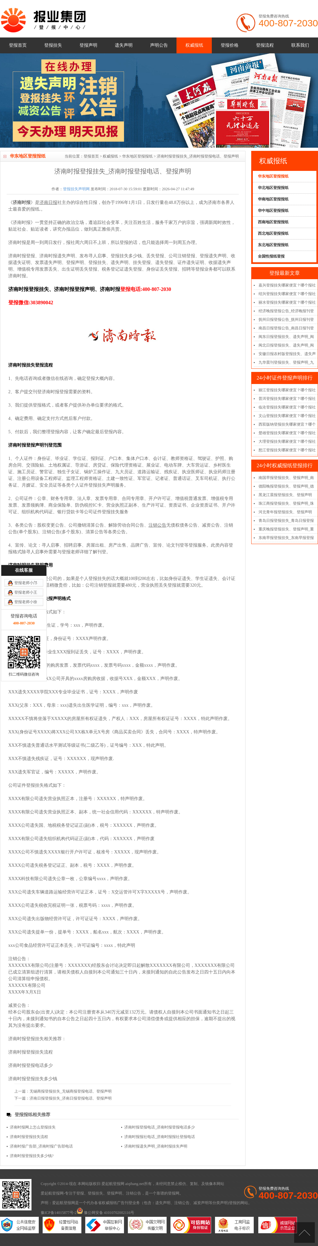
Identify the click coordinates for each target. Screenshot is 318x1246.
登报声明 (88, 45)
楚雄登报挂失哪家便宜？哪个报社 (287, 433)
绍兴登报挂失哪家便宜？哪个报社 (287, 294)
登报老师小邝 (25, 489)
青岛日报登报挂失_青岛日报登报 (286, 520)
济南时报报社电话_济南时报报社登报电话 (159, 1137)
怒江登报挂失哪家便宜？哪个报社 (287, 450)
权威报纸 (194, 45)
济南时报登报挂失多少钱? (31, 1156)
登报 (80, 1193)
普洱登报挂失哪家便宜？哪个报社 (287, 398)
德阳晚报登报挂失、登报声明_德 (286, 486)
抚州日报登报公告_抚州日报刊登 (286, 319)
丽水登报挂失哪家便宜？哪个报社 (287, 302)
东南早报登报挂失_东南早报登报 (286, 537)
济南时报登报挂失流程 (30, 1052)
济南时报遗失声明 (57, 255)
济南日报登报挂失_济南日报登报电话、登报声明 (71, 1098)
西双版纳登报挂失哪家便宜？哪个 (287, 424)
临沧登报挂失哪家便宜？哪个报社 (287, 407)
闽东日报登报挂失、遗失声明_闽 (286, 336)
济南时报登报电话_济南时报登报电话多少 (159, 1127)
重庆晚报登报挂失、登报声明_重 (286, 529)
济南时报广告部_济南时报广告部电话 (41, 1146)
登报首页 (18, 45)
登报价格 (229, 45)
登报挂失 (53, 45)
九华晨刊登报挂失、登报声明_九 (286, 362)
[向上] (304, 1232)
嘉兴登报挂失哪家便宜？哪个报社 (287, 285)
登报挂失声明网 (76, 189)
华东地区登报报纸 (137, 156)
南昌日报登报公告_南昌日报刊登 (286, 328)
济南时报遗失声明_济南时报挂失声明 (155, 1146)
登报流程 (265, 45)
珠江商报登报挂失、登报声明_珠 (286, 503)
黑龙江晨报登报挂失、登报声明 (285, 495)
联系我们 (300, 45)
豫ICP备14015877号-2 (59, 1212)
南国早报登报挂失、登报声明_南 (286, 477)
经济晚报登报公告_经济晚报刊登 (286, 311)
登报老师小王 (25, 498)
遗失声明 (124, 45)
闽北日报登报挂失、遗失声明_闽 (286, 345)
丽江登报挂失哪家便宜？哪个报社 (287, 390)
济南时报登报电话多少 (30, 1065)
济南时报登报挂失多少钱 (32, 1078)
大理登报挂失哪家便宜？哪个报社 (287, 441)
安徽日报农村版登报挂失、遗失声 (287, 354)
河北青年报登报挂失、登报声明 (285, 512)
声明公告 (159, 45)
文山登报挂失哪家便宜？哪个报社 (287, 416)
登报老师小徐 (25, 508)
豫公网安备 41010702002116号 (106, 1212)
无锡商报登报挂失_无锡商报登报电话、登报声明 (71, 1091)
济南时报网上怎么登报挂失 (33, 1127)
